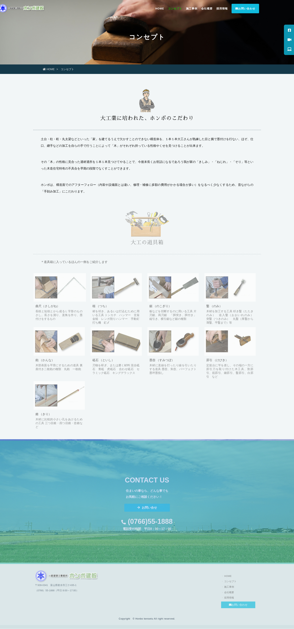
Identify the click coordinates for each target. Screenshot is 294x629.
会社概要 (207, 8)
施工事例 (191, 8)
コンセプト (175, 8)
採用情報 (222, 8)
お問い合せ (147, 509)
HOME (159, 8)
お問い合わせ (245, 8)
